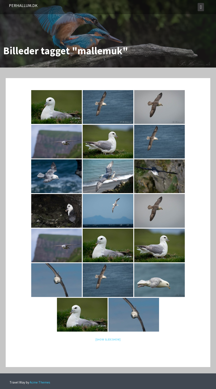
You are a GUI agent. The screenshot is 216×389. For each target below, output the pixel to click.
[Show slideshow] (108, 339)
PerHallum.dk (23, 5)
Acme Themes (40, 382)
